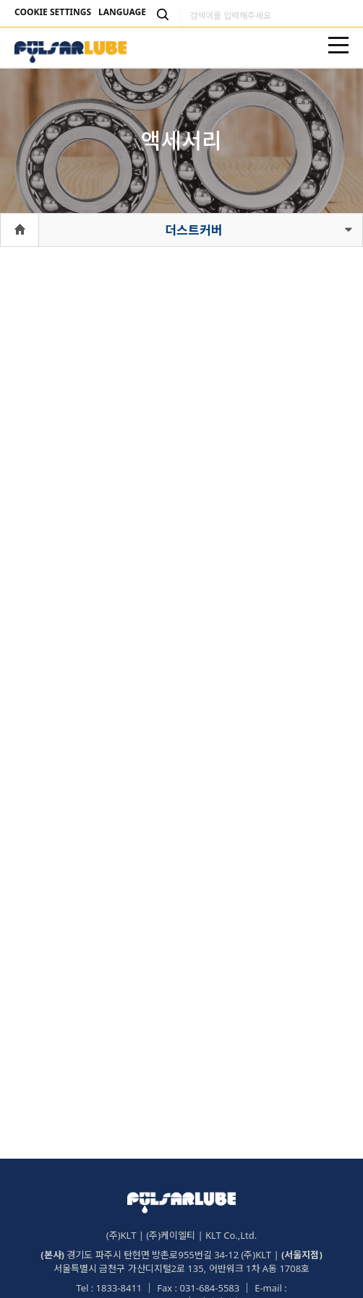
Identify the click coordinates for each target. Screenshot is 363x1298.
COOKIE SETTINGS (52, 12)
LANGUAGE (122, 12)
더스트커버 (194, 230)
